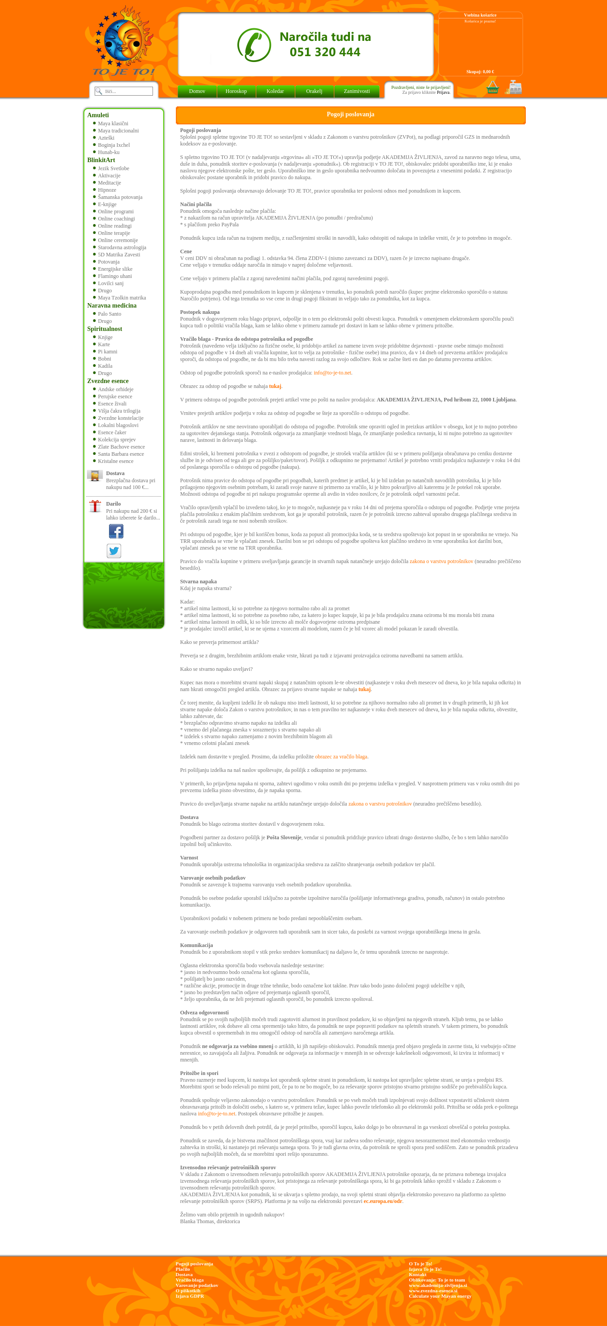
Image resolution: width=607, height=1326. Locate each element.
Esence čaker (110, 432)
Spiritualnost (104, 329)
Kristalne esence (113, 461)
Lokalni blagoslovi (116, 425)
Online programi (113, 211)
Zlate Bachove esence (119, 447)
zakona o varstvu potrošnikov (441, 561)
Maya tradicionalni (116, 131)
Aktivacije (107, 175)
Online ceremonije (115, 240)
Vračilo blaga (190, 1279)
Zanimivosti (357, 91)
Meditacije (107, 183)
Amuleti (98, 115)
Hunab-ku (106, 152)
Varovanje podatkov (197, 1285)
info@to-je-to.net (332, 373)
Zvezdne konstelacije (118, 418)
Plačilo (183, 1269)
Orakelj (314, 91)
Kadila (103, 366)
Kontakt (418, 1274)
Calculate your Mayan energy (440, 1296)
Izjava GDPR (190, 1296)
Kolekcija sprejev (114, 439)
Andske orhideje (113, 389)
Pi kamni (105, 351)
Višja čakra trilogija (117, 411)
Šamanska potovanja (118, 197)
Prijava (443, 92)
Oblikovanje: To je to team (437, 1279)
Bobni (102, 359)
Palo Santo (107, 314)
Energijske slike (113, 269)
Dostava (184, 1274)
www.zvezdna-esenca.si (433, 1290)
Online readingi (112, 226)
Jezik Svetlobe (111, 168)
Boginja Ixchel (111, 145)
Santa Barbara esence (118, 454)
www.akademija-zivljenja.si (438, 1285)
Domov (197, 91)
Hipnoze (105, 190)
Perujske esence (112, 396)
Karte (101, 344)
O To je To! (420, 1263)
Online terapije (112, 233)
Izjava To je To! (425, 1269)
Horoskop (236, 91)
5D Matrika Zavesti (116, 254)
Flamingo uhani (112, 276)
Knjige (103, 337)
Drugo (102, 290)
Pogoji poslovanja (194, 1263)
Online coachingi (114, 219)
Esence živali (110, 404)
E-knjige (105, 204)
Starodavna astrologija (120, 247)
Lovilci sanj (108, 283)
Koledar (275, 91)
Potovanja (106, 262)
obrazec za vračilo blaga (341, 756)
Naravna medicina (112, 305)
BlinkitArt (101, 160)
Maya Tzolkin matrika (119, 298)
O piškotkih (188, 1290)
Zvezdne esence (108, 381)
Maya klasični (111, 123)
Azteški (104, 138)
